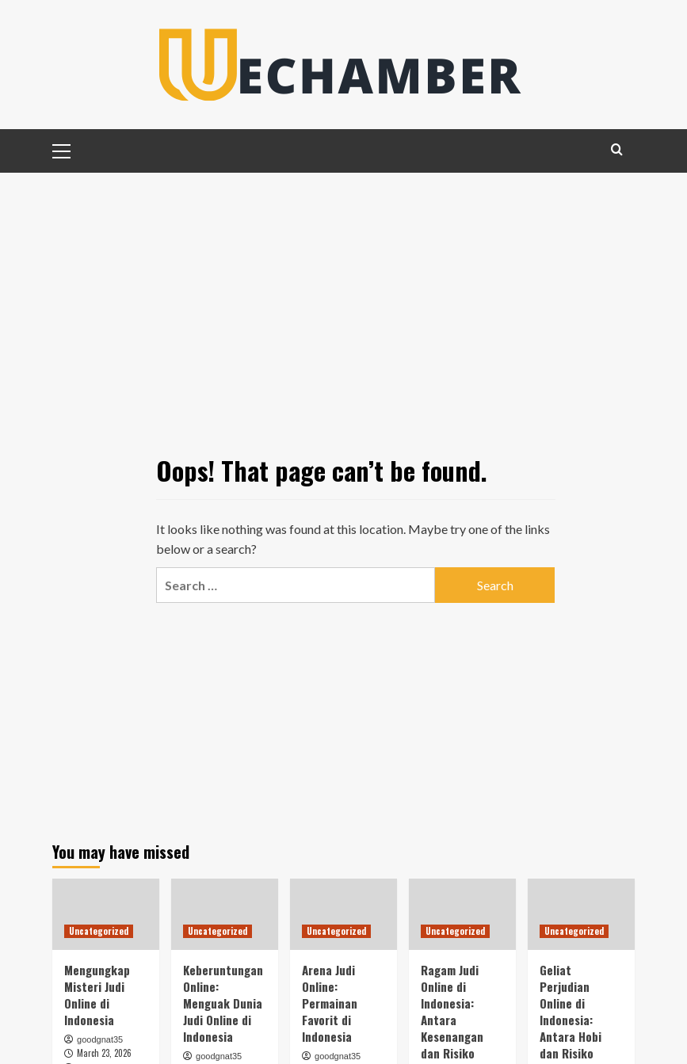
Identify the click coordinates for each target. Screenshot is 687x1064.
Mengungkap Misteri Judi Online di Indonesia (97, 994)
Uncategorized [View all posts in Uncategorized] (98, 931)
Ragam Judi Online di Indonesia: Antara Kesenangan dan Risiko (452, 1011)
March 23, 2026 (104, 1053)
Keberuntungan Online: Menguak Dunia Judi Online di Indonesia (223, 1003)
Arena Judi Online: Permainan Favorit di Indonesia (329, 1003)
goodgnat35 (100, 1039)
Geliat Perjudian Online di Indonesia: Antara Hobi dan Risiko (570, 1011)
